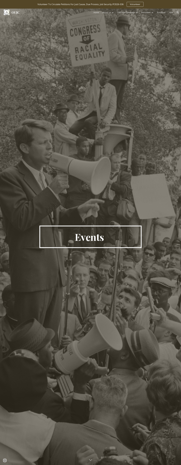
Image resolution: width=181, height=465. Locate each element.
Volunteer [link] (161, 12)
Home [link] (96, 12)
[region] (90, 4)
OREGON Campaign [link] (126, 12)
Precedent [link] (146, 12)
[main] (90, 237)
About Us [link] (106, 12)
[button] (178, 12)
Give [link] (171, 12)
